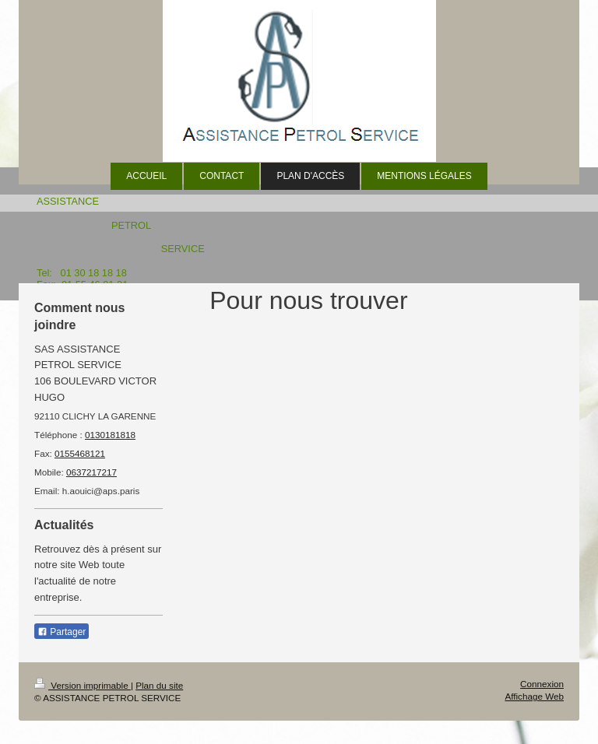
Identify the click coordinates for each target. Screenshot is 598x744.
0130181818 (110, 435)
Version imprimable (82, 685)
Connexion (542, 684)
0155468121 (80, 453)
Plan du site (159, 685)
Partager (61, 631)
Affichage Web (534, 696)
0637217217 (91, 472)
